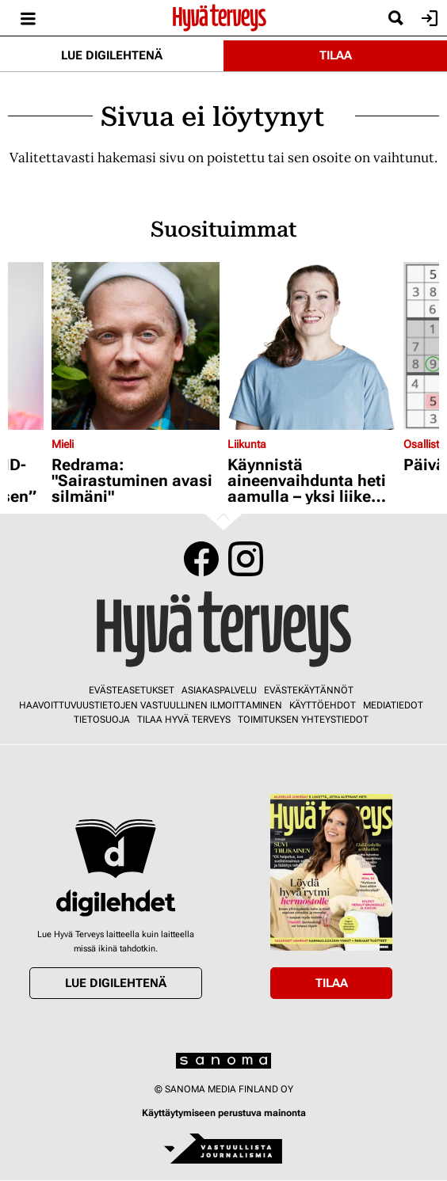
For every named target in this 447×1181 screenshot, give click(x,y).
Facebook (201, 558)
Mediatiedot (393, 705)
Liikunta (246, 444)
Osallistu (424, 444)
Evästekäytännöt (308, 690)
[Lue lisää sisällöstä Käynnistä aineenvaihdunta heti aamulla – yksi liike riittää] (311, 346)
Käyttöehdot (322, 705)
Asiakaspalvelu (219, 690)
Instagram (245, 558)
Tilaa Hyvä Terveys (184, 719)
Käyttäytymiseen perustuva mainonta (224, 1112)
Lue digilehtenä (111, 55)
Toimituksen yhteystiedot (303, 719)
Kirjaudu (427, 18)
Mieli (63, 444)
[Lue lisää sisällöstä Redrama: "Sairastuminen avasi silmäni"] (136, 346)
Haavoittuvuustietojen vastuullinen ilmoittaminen (150, 705)
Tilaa (335, 55)
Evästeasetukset (131, 690)
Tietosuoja (102, 719)
